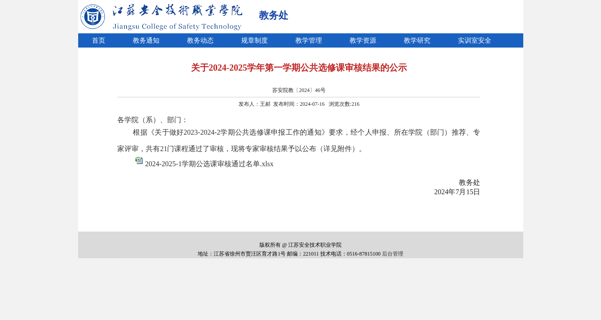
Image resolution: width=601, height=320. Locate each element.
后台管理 (392, 254)
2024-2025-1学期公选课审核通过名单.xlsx (209, 164)
